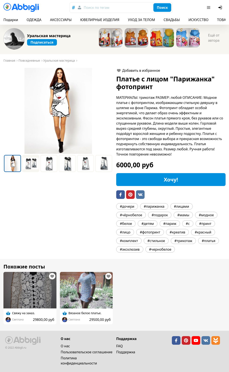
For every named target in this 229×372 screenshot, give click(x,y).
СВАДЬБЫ (172, 19)
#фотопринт (150, 232)
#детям (147, 223)
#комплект (129, 240)
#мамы (183, 215)
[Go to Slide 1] (12, 163)
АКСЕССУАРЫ (61, 19)
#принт (205, 223)
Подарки (10, 19)
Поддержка (125, 352)
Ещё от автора (213, 38)
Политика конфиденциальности (79, 361)
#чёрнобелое (131, 215)
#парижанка (154, 206)
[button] (58, 111)
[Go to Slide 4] (67, 163)
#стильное (156, 240)
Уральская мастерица (49, 36)
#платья (208, 240)
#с (188, 223)
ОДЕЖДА (34, 19)
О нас (65, 346)
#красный (203, 232)
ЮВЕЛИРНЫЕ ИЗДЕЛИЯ (99, 19)
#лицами (181, 206)
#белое (126, 223)
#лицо (125, 232)
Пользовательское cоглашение (87, 352)
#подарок (160, 215)
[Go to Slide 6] (103, 163)
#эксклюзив (130, 249)
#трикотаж (183, 240)
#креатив (177, 232)
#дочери (127, 206)
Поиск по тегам (96, 7)
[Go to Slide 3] (49, 163)
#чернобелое (160, 249)
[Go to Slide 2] (30, 163)
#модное (206, 215)
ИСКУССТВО (198, 19)
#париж (169, 223)
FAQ (119, 346)
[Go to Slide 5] (85, 163)
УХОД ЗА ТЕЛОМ (141, 19)
